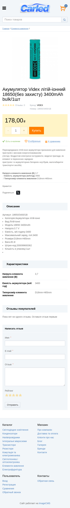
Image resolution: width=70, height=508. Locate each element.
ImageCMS (44, 503)
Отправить (12, 405)
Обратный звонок (11, 492)
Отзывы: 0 (20, 105)
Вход (5, 481)
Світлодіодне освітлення (15, 430)
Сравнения (8, 488)
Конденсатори (9, 433)
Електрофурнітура (12, 469)
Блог (39, 441)
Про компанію (44, 430)
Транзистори (9, 445)
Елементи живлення (19, 29)
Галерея (41, 445)
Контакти (42, 452)
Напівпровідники (11, 437)
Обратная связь (45, 481)
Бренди (41, 448)
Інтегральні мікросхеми (14, 441)
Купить (36, 130)
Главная (5, 29)
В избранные (34, 141)
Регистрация (9, 484)
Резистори (7, 448)
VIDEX (40, 105)
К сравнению (54, 141)
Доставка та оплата (47, 433)
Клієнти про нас (45, 437)
